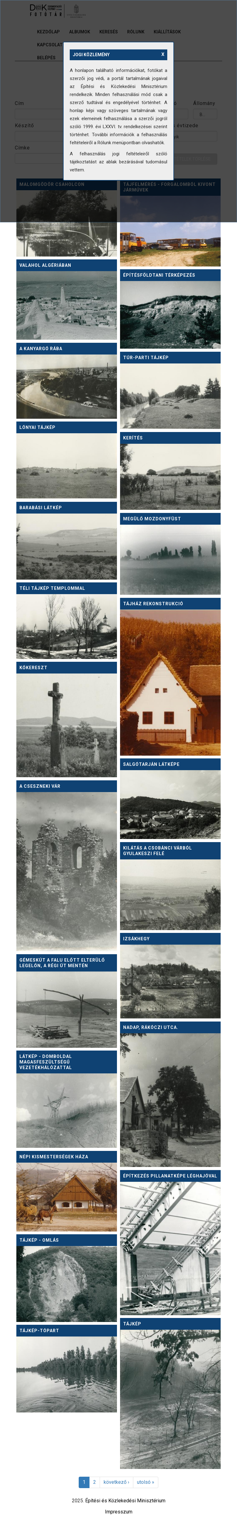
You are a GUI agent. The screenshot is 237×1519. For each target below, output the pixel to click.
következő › (116, 1482)
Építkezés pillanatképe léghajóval (170, 1175)
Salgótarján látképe (151, 764)
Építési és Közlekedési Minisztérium (125, 1501)
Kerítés (133, 437)
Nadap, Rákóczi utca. (150, 1027)
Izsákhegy (136, 938)
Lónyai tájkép (37, 427)
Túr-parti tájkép (146, 357)
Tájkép (132, 1323)
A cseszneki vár (39, 786)
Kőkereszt (33, 667)
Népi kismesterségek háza (53, 1156)
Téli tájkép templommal (52, 588)
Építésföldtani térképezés (159, 275)
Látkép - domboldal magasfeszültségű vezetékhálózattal (45, 1062)
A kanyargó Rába (40, 348)
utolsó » (145, 1482)
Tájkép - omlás (39, 1240)
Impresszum (118, 1512)
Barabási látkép (40, 507)
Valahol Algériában (45, 265)
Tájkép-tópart (39, 1330)
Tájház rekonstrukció (153, 603)
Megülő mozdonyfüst (152, 518)
